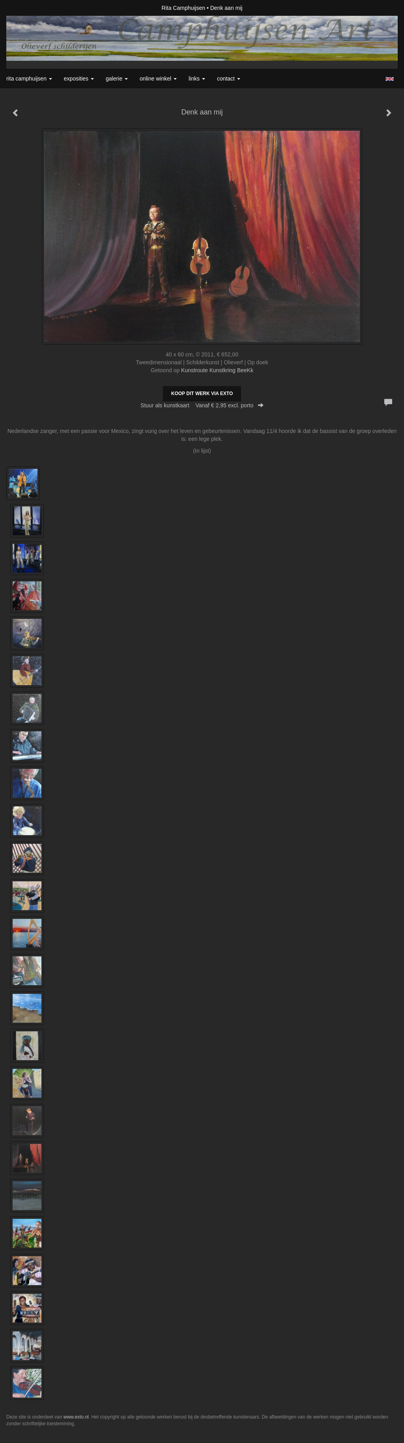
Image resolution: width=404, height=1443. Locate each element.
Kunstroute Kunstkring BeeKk (217, 370)
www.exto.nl (76, 1417)
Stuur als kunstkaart (202, 405)
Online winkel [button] (158, 78)
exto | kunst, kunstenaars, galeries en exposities (28, 8)
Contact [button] (228, 78)
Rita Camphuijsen (184, 8)
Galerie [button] (117, 78)
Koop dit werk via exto (202, 393)
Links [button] (197, 78)
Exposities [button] (79, 78)
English (389, 79)
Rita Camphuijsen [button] (29, 78)
